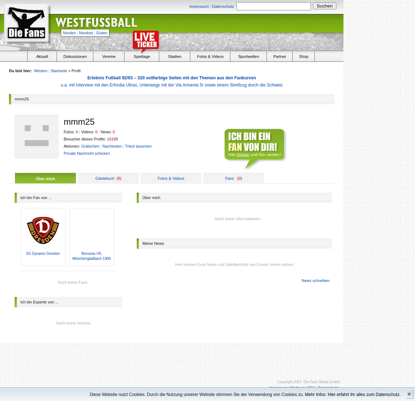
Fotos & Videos (210, 56)
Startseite (58, 71)
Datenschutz (223, 6)
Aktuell (42, 56)
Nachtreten (112, 146)
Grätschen (90, 146)
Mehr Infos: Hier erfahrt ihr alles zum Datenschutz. (353, 394)
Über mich (45, 179)
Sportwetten (248, 56)
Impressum (199, 6)
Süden (102, 33)
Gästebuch (105, 178)
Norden (69, 33)
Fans (229, 178)
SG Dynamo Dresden (43, 254)
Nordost (86, 33)
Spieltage (142, 56)
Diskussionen (75, 56)
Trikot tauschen (138, 146)
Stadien (174, 56)
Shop (303, 56)
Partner (279, 56)
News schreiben (315, 280)
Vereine (109, 56)
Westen (40, 71)
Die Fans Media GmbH (321, 382)
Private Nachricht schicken (87, 153)
